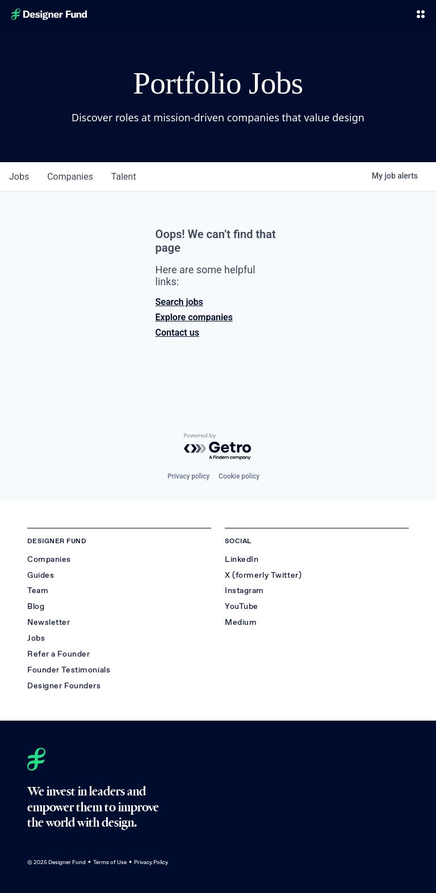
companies (70, 176)
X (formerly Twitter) (263, 575)
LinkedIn (241, 559)
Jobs (36, 638)
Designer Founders (64, 686)
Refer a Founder (58, 654)
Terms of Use (110, 862)
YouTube (241, 606)
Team (37, 590)
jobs (19, 176)
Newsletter (48, 622)
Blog (35, 606)
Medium (241, 622)
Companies (49, 559)
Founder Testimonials (68, 670)
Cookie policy (239, 476)
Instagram (244, 590)
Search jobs (179, 302)
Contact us (177, 332)
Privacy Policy (151, 862)
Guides (40, 575)
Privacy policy (188, 476)
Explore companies (194, 317)
